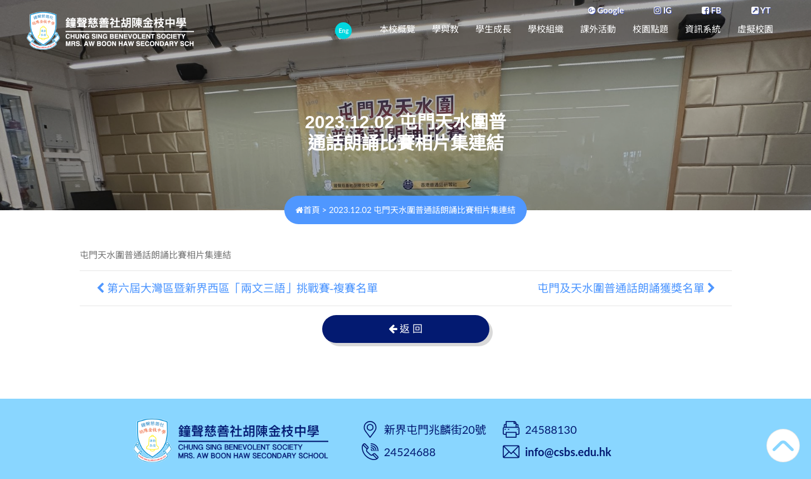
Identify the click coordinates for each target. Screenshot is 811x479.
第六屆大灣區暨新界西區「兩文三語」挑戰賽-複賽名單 (237, 288)
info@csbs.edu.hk (568, 451)
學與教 (445, 29)
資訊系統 (703, 29)
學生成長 (493, 29)
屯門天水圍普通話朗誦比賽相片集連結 (155, 255)
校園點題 (650, 29)
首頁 (307, 210)
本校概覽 (397, 29)
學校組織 (546, 29)
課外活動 (598, 29)
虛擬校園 (755, 29)
